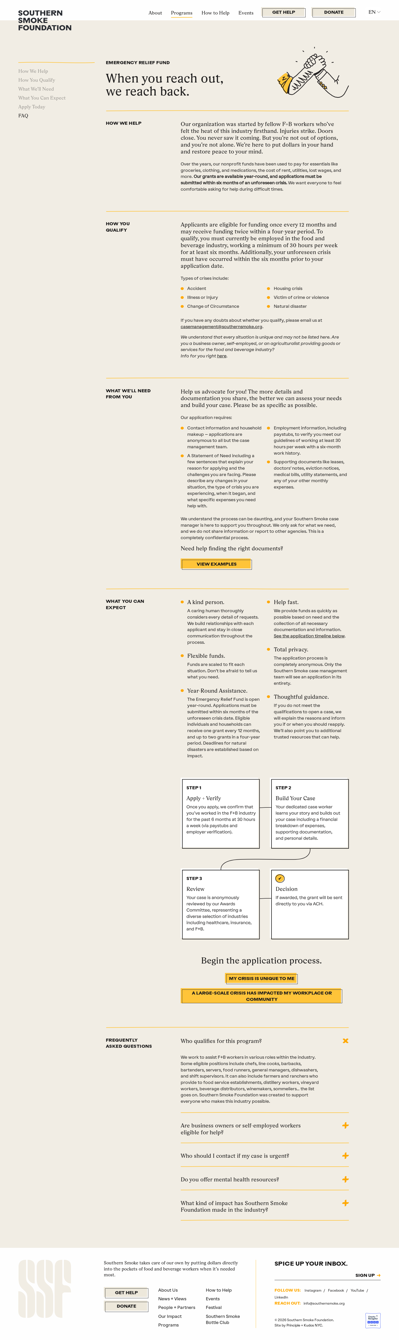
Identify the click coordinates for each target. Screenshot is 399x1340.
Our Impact (170, 1316)
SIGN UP (365, 1276)
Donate (334, 12)
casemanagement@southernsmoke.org (221, 326)
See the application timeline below (309, 635)
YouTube (358, 1290)
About (155, 13)
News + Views (172, 1298)
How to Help (216, 13)
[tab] (265, 1046)
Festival (214, 1307)
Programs (181, 13)
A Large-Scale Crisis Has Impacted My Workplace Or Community (262, 996)
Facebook (336, 1290)
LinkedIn (281, 1297)
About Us (168, 1290)
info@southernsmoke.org (324, 1303)
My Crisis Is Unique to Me (261, 979)
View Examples (217, 564)
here (221, 355)
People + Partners (176, 1307)
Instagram (313, 1290)
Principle (293, 1325)
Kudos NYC (313, 1325)
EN (372, 12)
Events (245, 13)
